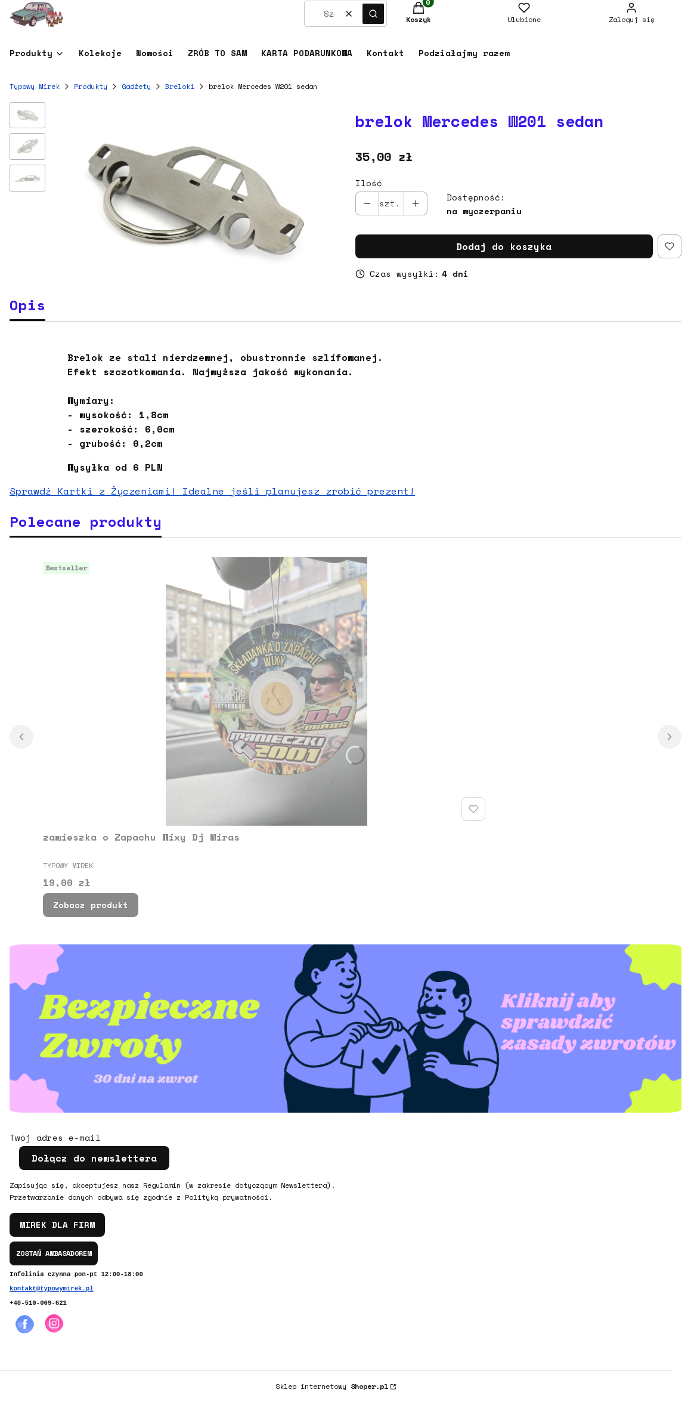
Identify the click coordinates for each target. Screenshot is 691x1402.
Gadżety (136, 86)
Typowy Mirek (35, 86)
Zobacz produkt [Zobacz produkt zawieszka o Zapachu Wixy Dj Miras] (90, 904)
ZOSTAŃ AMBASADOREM (53, 1253)
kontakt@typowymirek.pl (52, 1288)
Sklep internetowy (331, 1386)
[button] (373, 14)
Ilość (368, 183)
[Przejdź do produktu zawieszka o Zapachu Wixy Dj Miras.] (266, 691)
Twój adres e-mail (55, 1138)
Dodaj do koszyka (503, 246)
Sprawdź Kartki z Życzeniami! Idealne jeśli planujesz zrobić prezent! (212, 491)
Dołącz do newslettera (94, 1158)
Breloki (179, 86)
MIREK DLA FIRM (57, 1224)
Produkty (90, 86)
